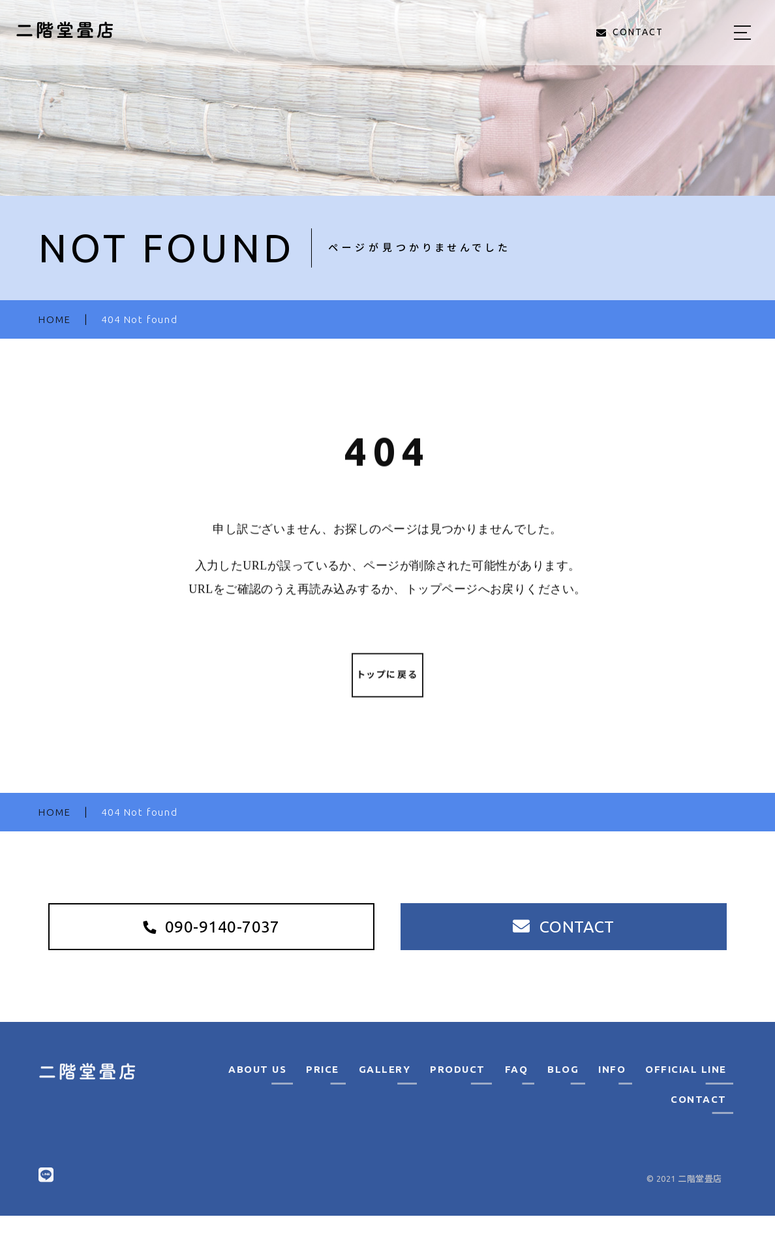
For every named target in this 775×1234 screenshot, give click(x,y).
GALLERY (385, 1087)
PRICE (322, 1087)
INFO (612, 1087)
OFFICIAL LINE (686, 1087)
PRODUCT (457, 1087)
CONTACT (699, 1116)
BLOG (563, 1087)
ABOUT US (257, 1087)
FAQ (516, 1087)
